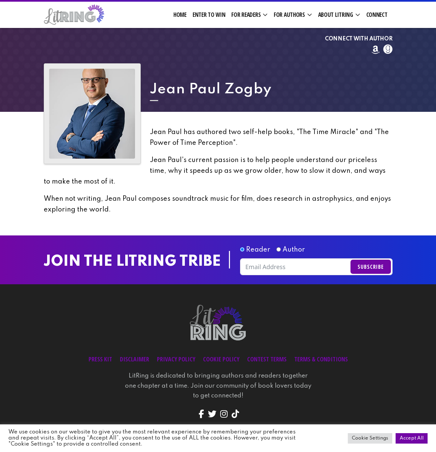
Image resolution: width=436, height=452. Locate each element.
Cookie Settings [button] (370, 438)
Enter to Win (209, 15)
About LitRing (335, 15)
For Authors (289, 15)
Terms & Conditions (321, 359)
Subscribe (371, 266)
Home (180, 15)
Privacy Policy (176, 359)
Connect (377, 15)
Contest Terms (267, 359)
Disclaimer (134, 359)
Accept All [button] (412, 438)
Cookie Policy (221, 359)
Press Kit (100, 359)
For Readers (246, 15)
